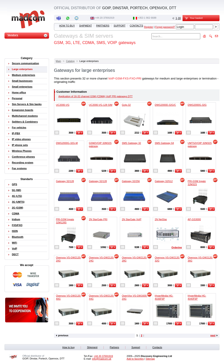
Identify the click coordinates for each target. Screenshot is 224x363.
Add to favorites (135, 358)
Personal (17, 98)
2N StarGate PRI (98, 219)
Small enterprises (22, 86)
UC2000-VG (62, 104)
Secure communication (25, 63)
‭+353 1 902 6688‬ (147, 17)
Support (119, 25)
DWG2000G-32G (197, 104)
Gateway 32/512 (164, 181)
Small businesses (22, 80)
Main (58, 61)
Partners (102, 25)
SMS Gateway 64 (164, 143)
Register (148, 27)
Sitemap (150, 358)
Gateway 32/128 (65, 181)
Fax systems (19, 168)
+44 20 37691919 (104, 17)
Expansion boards (22, 110)
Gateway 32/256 (131, 181)
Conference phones (23, 156)
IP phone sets (20, 145)
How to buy (67, 25)
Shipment (85, 25)
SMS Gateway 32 (131, 143)
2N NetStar (161, 219)
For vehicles (19, 127)
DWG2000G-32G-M (67, 143)
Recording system (22, 162)
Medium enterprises (23, 75)
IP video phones (21, 139)
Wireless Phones (22, 151)
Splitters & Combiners (25, 121)
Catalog (70, 61)
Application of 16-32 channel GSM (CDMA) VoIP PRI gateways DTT (95, 96)
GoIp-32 (126, 104)
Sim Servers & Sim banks (27, 104)
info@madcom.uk (101, 358)
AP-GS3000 (194, 219)
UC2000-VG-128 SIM (100, 104)
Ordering (176, 247)
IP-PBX (16, 133)
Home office (19, 92)
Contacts (136, 25)
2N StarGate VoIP (131, 219)
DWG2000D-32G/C (165, 104)
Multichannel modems (25, 115)
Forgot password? (165, 27)
